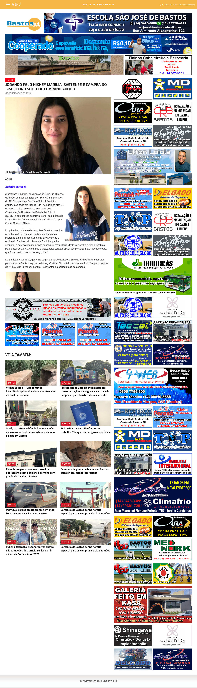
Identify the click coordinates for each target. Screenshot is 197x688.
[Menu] (13, 4)
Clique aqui (190, 4)
